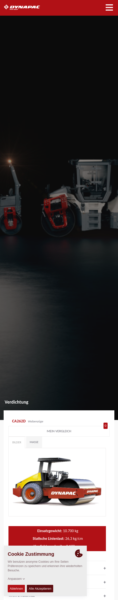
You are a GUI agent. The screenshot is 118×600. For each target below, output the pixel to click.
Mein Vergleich (77, 430)
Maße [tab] (34, 442)
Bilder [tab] (16, 442)
